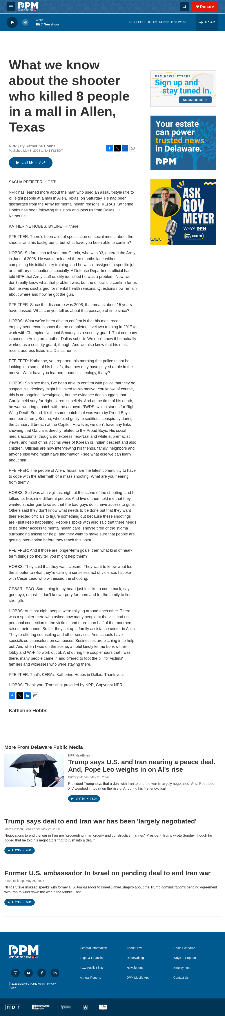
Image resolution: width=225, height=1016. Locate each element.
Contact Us (181, 977)
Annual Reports (90, 977)
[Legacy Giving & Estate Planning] (183, 143)
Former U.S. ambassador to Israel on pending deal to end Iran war (107, 873)
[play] (12, 22)
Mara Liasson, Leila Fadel (22, 829)
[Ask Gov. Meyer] (183, 212)
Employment (182, 967)
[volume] (25, 22)
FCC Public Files (91, 967)
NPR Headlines (79, 755)
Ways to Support (184, 958)
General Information (93, 948)
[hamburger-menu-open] (11, 6)
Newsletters (135, 967)
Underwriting (135, 958)
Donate (207, 6)
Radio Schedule (184, 948)
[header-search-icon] (184, 6)
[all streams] (207, 22)
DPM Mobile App (138, 977)
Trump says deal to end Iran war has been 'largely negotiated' (100, 821)
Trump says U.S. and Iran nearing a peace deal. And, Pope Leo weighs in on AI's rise (141, 765)
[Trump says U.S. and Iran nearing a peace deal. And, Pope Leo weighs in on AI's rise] (34, 770)
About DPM (134, 948)
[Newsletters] (183, 88)
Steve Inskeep (14, 881)
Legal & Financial (91, 958)
